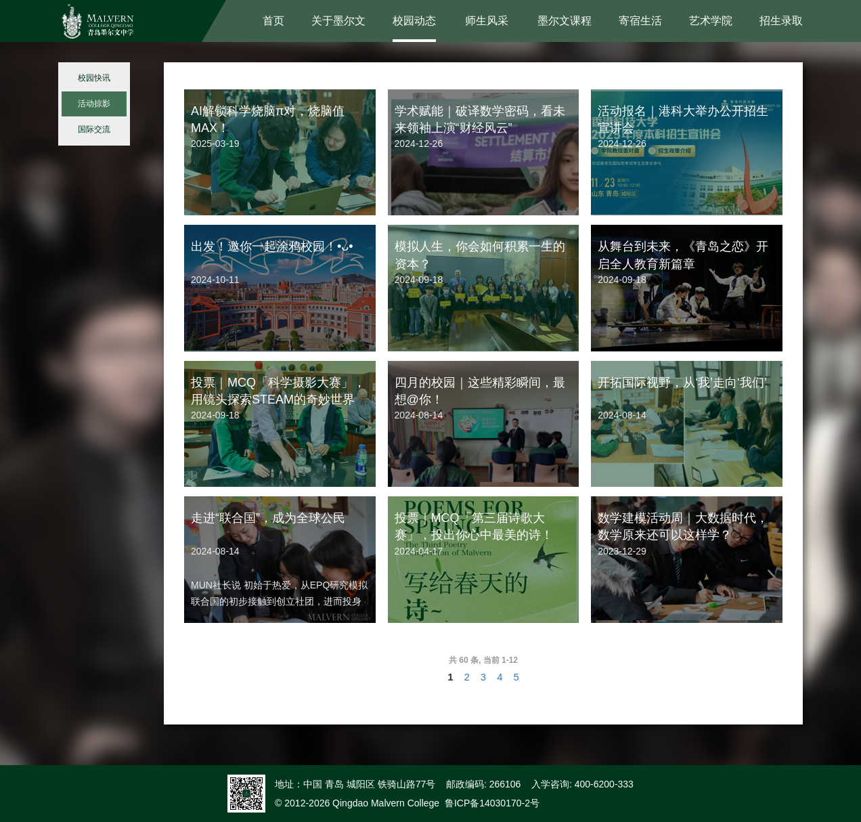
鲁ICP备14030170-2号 (492, 803)
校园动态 (414, 20)
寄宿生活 (640, 20)
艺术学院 (710, 20)
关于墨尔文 (338, 20)
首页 (273, 20)
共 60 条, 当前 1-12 (483, 660)
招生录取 (781, 20)
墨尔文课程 (564, 20)
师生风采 (486, 20)
